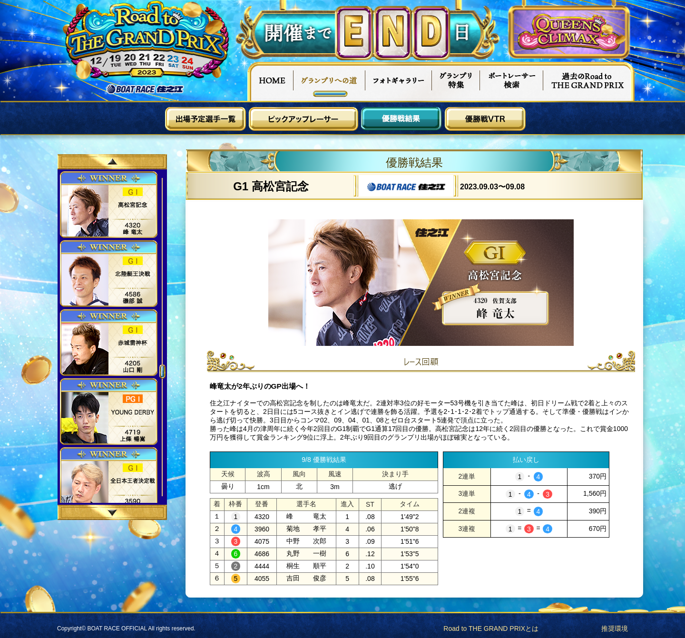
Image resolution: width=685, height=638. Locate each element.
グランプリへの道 (329, 81)
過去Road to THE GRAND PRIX (589, 81)
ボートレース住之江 (145, 89)
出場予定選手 (205, 119)
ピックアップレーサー (303, 119)
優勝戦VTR (485, 119)
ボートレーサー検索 (511, 81)
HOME (270, 81)
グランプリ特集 (456, 81)
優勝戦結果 (401, 119)
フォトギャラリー (399, 81)
